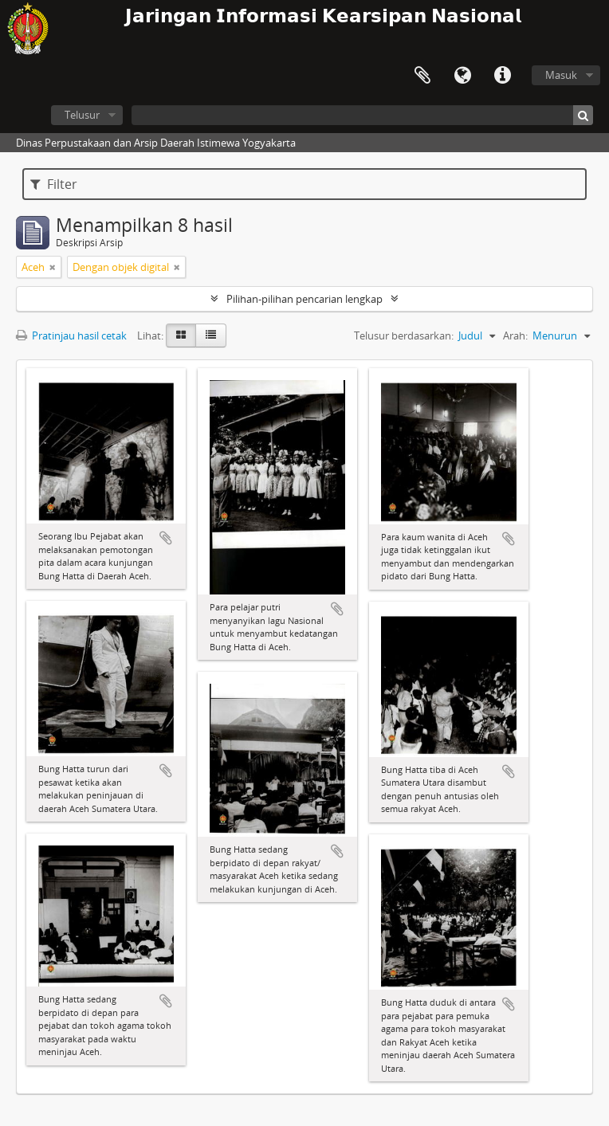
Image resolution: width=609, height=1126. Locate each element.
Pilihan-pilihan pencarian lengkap (304, 299)
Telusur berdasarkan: (404, 335)
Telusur (82, 115)
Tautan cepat (502, 76)
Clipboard (422, 76)
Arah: (515, 335)
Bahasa (462, 76)
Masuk (561, 75)
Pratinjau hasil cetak (71, 335)
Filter (53, 184)
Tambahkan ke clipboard (166, 538)
